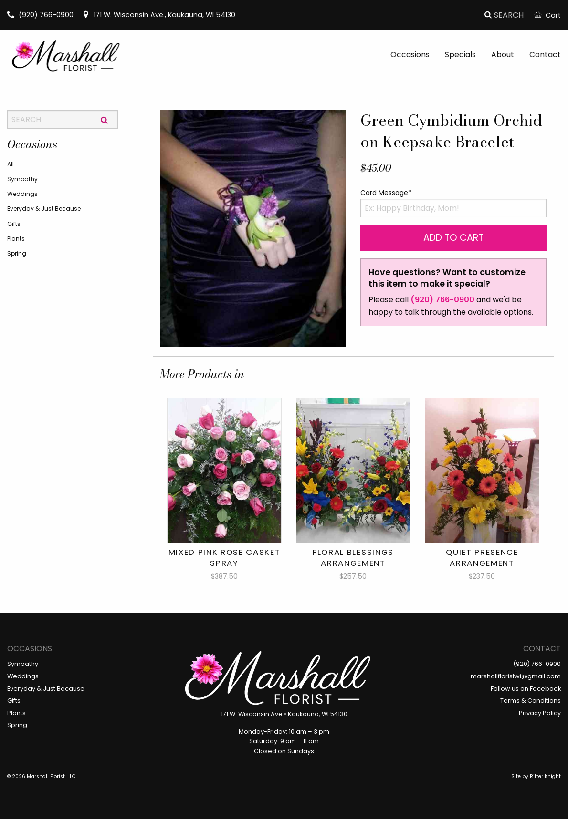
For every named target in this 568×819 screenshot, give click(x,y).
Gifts (14, 224)
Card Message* (385, 192)
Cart (547, 15)
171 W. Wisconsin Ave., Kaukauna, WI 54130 (158, 15)
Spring (16, 253)
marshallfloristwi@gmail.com (516, 676)
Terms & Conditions (530, 700)
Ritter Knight (545, 776)
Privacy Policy (540, 713)
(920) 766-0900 (40, 15)
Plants (16, 239)
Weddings (22, 194)
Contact (545, 54)
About (502, 54)
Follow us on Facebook (526, 689)
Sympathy (22, 179)
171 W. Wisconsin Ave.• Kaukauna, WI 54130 (284, 714)
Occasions (410, 54)
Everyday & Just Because (44, 209)
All (10, 164)
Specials (460, 54)
